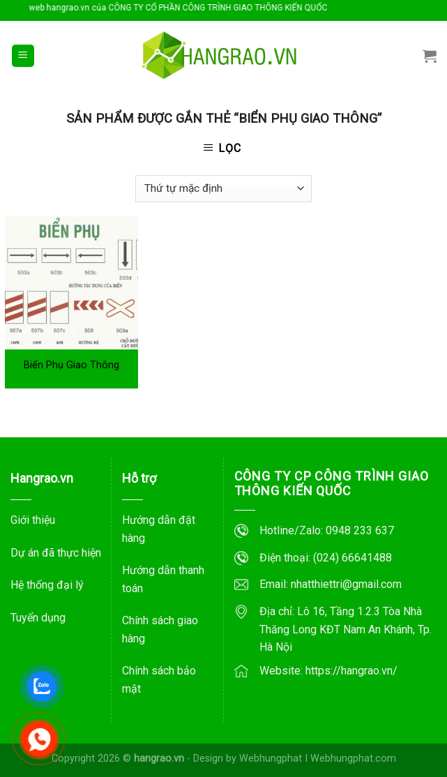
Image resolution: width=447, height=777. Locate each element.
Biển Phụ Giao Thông (71, 365)
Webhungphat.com (353, 758)
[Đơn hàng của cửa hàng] (223, 188)
